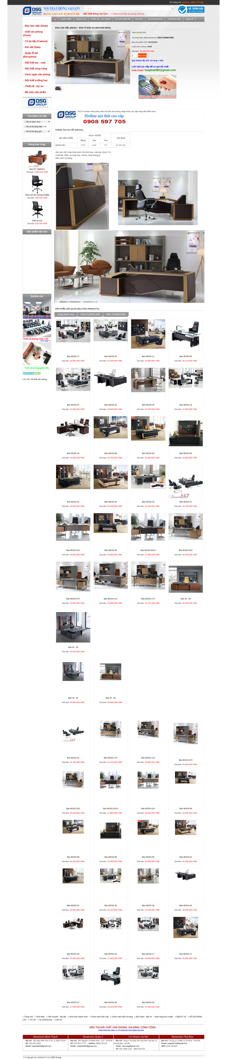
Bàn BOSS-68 (185, 453)
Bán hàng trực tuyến (163, 1017)
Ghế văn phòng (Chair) (33, 33)
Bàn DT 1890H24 (37, 169)
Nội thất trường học (35, 80)
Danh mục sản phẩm (37, 19)
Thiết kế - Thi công (101, 19)
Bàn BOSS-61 (73, 502)
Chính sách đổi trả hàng (121, 1017)
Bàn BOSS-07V (73, 599)
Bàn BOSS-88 (110, 453)
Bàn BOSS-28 (148, 405)
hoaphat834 (36, 1046)
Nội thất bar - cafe (34, 62)
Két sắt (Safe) (31, 47)
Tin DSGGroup (155, 19)
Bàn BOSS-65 (148, 453)
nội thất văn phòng (39, 379)
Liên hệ (189, 19)
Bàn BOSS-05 (110, 356)
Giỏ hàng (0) (175, 2)
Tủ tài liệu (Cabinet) (35, 41)
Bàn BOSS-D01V (148, 550)
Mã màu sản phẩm (34, 92)
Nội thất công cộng (35, 68)
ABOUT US (81, 19)
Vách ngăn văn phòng (36, 74)
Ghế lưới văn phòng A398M (37, 195)
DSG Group (56, 1057)
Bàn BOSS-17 (73, 356)
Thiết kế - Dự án (33, 86)
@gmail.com (46, 1046)
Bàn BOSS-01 (185, 502)
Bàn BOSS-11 (148, 356)
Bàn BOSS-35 (148, 502)
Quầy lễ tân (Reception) (30, 55)
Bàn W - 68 (186, 599)
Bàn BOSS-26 (110, 405)
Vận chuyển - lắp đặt (56, 1017)
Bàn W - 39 (73, 647)
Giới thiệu (66, 19)
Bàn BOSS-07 (73, 405)
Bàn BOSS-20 (73, 453)
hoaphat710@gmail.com (177, 1043)
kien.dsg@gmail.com (130, 1046)
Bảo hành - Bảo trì (143, 1017)
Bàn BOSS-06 (185, 356)
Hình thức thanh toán (78, 1017)
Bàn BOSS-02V (185, 550)
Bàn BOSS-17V (148, 599)
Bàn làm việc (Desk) (35, 26)
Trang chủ (28, 1017)
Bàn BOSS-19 (185, 405)
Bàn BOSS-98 (110, 550)
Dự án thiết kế (122, 19)
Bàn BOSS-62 (110, 502)
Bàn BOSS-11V (110, 599)
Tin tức (139, 19)
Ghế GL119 (37, 220)
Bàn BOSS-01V (73, 550)
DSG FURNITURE (166, 38)
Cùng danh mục (65, 314)
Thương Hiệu (174, 19)
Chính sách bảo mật (99, 1017)
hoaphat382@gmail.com (87, 1046)
